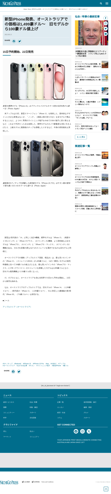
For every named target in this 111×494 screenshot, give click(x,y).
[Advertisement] (37, 213)
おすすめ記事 (22, 366)
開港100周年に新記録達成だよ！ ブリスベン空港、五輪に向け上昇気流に (88, 208)
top (48, 364)
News (29, 9)
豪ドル (66, 366)
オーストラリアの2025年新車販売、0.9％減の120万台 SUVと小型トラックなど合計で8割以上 (88, 179)
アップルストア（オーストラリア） (17, 307)
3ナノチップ (8, 364)
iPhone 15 (27, 364)
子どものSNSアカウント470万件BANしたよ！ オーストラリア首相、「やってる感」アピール (88, 115)
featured (18, 364)
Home (25, 9)
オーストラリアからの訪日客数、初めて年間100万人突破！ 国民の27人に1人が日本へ (88, 66)
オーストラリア (9, 366)
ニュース (7, 395)
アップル (62, 364)
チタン (32, 366)
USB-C (53, 364)
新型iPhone (57, 366)
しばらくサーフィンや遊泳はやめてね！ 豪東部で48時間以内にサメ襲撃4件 (88, 79)
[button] (101, 3)
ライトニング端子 (43, 366)
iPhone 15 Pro (39, 364)
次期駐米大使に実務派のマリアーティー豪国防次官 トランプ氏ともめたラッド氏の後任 (90, 53)
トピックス (62, 395)
